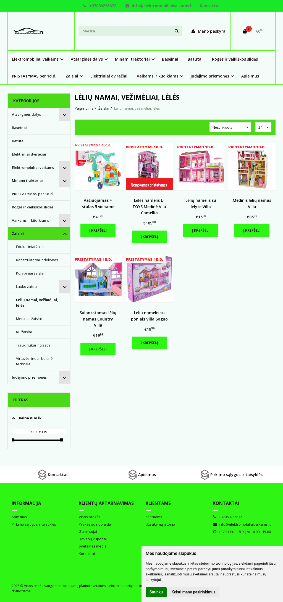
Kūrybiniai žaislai (30, 273)
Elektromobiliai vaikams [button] (35, 59)
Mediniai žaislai (29, 318)
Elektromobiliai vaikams (33, 167)
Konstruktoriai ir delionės (37, 259)
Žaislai (18, 233)
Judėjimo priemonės (29, 377)
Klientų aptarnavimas (106, 503)
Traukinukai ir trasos (33, 345)
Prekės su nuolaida (95, 524)
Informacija (26, 503)
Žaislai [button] (72, 76)
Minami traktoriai (27, 180)
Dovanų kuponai (93, 538)
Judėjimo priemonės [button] (209, 76)
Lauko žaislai (27, 286)
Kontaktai (209, 5)
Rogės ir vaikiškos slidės (235, 59)
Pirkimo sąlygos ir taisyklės (231, 474)
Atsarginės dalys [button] (87, 59)
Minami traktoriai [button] (132, 59)
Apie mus (250, 76)
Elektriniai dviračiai (108, 76)
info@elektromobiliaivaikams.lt (159, 5)
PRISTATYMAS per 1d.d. (34, 76)
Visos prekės (89, 516)
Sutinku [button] (156, 592)
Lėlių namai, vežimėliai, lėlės (37, 302)
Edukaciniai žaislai (31, 246)
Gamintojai (88, 531)
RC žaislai (24, 331)
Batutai (195, 59)
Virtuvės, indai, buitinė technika (34, 361)
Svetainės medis (92, 546)
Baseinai (170, 59)
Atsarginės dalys (26, 114)
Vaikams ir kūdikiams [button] (157, 76)
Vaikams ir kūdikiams (30, 220)
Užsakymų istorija (160, 524)
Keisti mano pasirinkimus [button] (194, 592)
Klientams (158, 503)
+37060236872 (99, 5)
